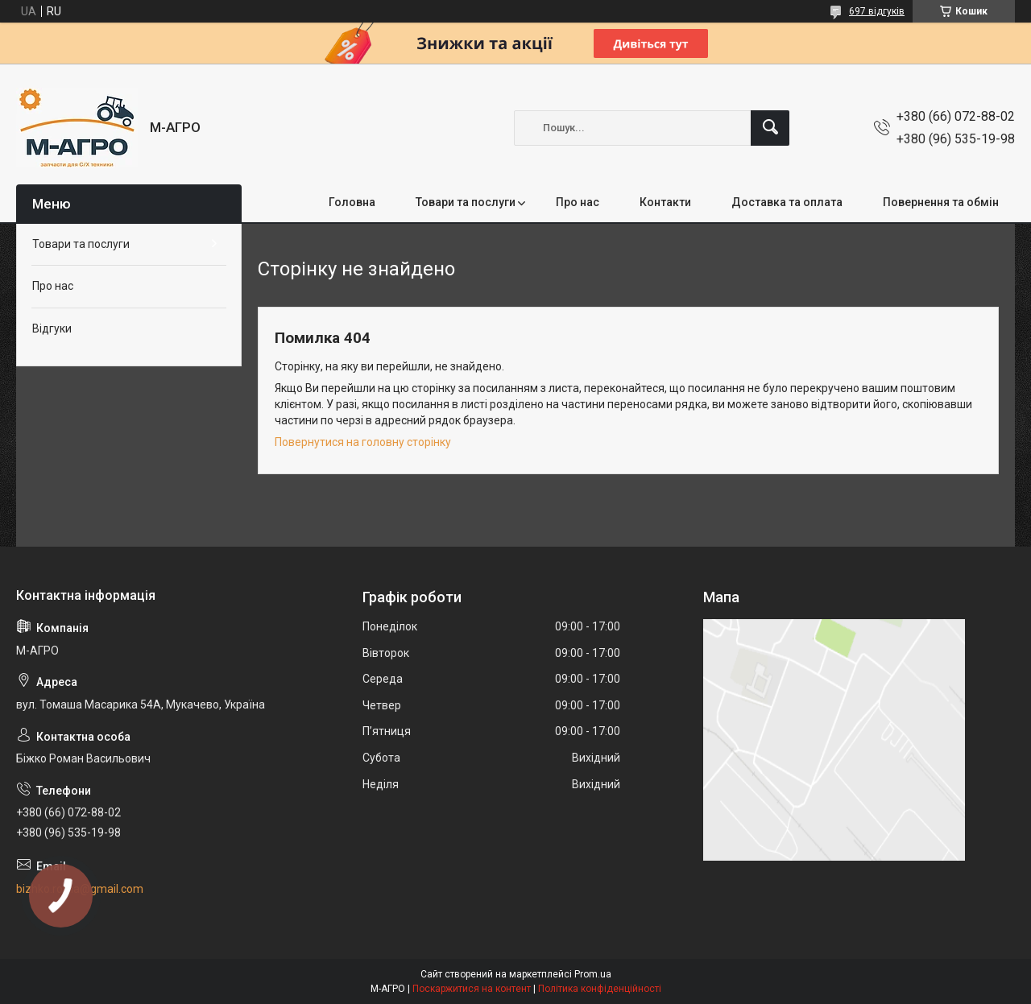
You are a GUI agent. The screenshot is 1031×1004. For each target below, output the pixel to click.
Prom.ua (592, 974)
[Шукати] (770, 128)
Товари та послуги (466, 202)
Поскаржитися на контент (471, 988)
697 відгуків (877, 11)
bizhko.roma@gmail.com (79, 888)
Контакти (665, 202)
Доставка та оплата (787, 202)
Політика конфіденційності (599, 988)
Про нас (577, 202)
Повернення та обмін (941, 202)
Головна (352, 202)
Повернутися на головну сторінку (363, 442)
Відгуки (52, 328)
